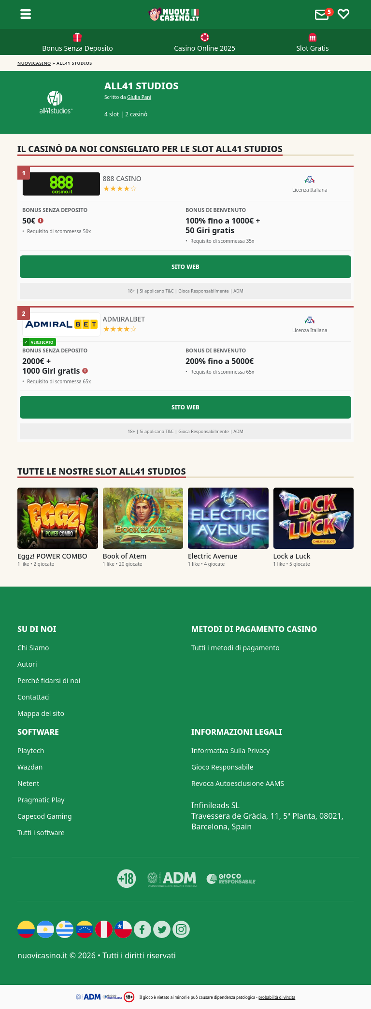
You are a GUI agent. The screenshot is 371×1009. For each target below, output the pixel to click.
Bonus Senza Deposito (77, 48)
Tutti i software (41, 832)
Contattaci (33, 696)
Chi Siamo (33, 647)
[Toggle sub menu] (25, 14)
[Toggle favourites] (343, 14)
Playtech (30, 750)
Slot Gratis (312, 48)
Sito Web (185, 267)
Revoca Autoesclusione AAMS (237, 783)
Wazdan (30, 766)
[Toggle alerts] (323, 14)
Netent (28, 783)
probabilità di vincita (276, 997)
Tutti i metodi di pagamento (235, 647)
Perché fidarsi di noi (48, 680)
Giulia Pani (139, 97)
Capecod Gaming (44, 816)
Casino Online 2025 (204, 48)
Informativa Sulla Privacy (230, 750)
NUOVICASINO (34, 63)
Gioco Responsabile (222, 766)
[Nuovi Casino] (174, 14)
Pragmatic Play (40, 799)
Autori (27, 664)
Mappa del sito (40, 713)
